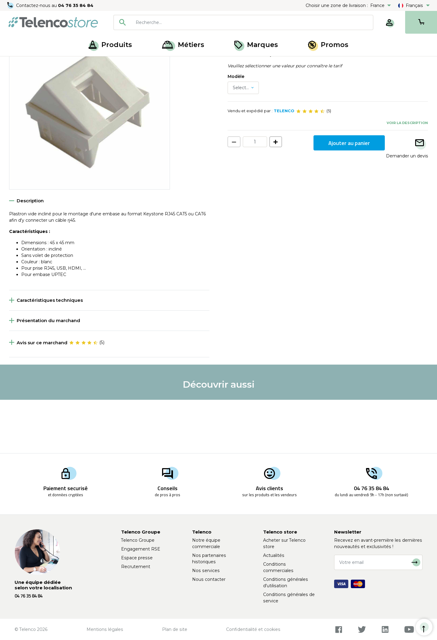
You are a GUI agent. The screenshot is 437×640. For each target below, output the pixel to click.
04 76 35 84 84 (75, 5)
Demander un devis (407, 209)
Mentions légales (104, 629)
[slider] (310, 164)
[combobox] (243, 22)
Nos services (206, 570)
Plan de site (174, 629)
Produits (110, 45)
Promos (328, 45)
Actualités (273, 555)
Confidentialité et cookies (253, 629)
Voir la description (407, 176)
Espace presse (137, 558)
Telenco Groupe (137, 540)
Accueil (16, 63)
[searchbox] (252, 22)
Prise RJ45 (77, 63)
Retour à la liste (27, 76)
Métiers (183, 45)
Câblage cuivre (46, 63)
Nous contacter (208, 579)
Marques (256, 45)
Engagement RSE (140, 549)
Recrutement (135, 566)
